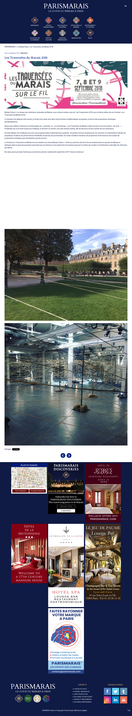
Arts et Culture (48, 35)
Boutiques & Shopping (62, 22)
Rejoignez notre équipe (83, 697)
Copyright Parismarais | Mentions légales (72, 710)
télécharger (20, 491)
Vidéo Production (81, 694)
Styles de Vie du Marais (35, 35)
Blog (90, 34)
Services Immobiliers (62, 35)
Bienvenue (35, 21)
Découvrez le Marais (76, 22)
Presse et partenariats (83, 699)
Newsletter (76, 34)
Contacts (82, 685)
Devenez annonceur (81, 691)
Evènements (24, 53)
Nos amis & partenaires (82, 702)
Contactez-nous (80, 689)
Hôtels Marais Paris (49, 22)
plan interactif (37, 491)
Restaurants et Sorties (90, 22)
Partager (8, 449)
